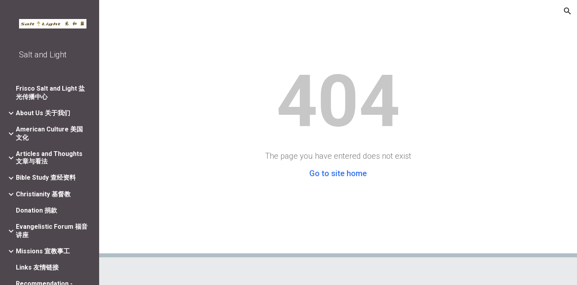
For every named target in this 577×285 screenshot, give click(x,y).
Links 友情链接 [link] (37, 267)
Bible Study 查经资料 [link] (46, 177)
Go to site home (338, 173)
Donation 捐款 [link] (36, 210)
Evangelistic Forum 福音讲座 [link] (52, 231)
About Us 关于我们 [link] (43, 113)
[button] (567, 11)
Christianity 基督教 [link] (43, 194)
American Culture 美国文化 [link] (49, 133)
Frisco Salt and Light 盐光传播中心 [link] (50, 93)
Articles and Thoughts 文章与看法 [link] (49, 157)
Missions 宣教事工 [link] (43, 251)
